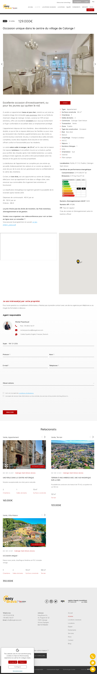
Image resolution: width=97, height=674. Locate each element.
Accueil (30, 7)
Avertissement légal (53, 669)
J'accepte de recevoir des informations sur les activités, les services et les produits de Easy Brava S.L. (36, 396)
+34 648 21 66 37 (29, 326)
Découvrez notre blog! (63, 2)
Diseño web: (87, 669)
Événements (76, 7)
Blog (69, 643)
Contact (90, 10)
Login (86, 1)
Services (85, 7)
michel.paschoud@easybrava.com (31, 330)
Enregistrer (77, 1)
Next (95, 64)
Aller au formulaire (37, 656)
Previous (2, 64)
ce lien (34, 222)
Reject (22, 662)
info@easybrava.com (14, 620)
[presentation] (17, 403)
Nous (91, 7)
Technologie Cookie (69, 669)
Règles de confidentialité (35, 669)
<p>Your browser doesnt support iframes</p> (28, 246)
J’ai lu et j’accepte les (19, 393)
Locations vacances (49, 7)
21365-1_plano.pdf (9, 225)
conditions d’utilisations (26, 393)
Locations (61, 7)
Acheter (37, 7)
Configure (17, 667)
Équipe (68, 7)
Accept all (13, 662)
